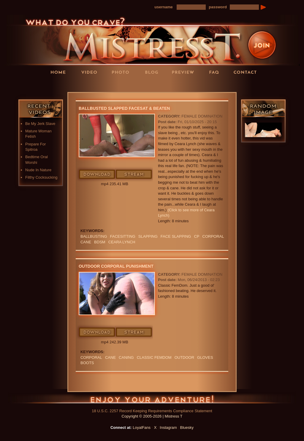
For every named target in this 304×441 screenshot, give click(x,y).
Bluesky (187, 427)
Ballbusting (93, 236)
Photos (122, 72)
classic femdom (154, 357)
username (163, 7)
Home (60, 72)
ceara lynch (121, 242)
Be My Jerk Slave (40, 123)
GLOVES (205, 357)
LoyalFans (91, 84)
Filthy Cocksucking (41, 177)
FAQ (216, 72)
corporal (213, 236)
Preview (185, 72)
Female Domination (201, 116)
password (218, 7)
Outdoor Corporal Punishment (116, 266)
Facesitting (122, 236)
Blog (153, 72)
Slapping (148, 236)
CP (196, 236)
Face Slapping (176, 236)
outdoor (184, 357)
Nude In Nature (38, 170)
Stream (134, 174)
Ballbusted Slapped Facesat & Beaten (124, 108)
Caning (126, 357)
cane (85, 242)
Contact (247, 72)
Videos (91, 72)
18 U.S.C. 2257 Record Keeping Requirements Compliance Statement (152, 411)
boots (87, 363)
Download (97, 174)
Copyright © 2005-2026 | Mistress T (152, 416)
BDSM (99, 242)
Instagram (168, 427)
